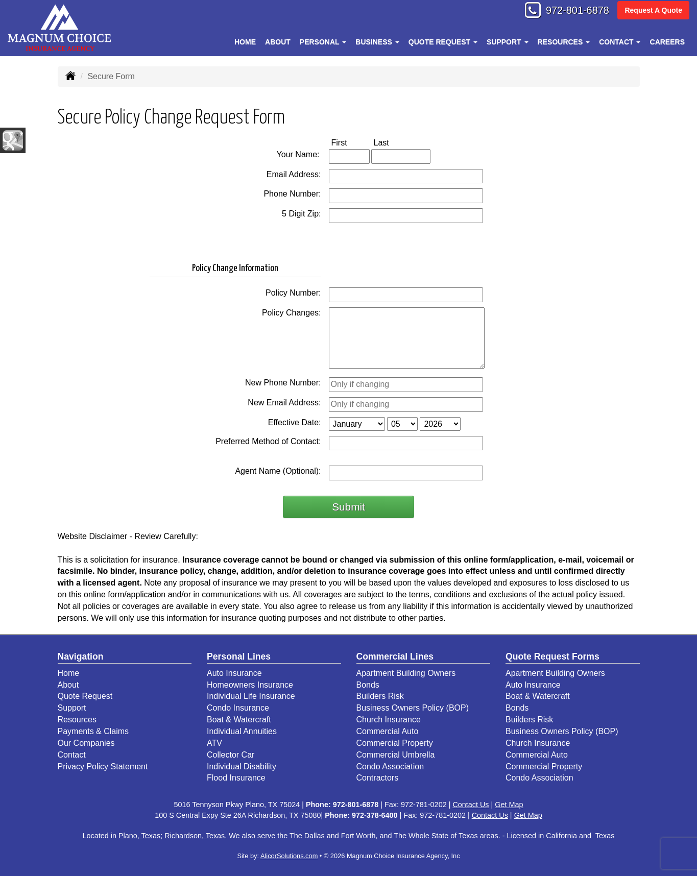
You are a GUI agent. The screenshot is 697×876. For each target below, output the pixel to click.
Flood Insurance (236, 777)
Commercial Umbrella (395, 754)
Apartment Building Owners (406, 673)
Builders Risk (380, 696)
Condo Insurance (238, 707)
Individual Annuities (242, 731)
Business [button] (377, 42)
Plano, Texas (139, 836)
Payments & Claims (93, 731)
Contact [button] (619, 42)
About (278, 42)
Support (72, 707)
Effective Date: (294, 422)
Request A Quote (653, 11)
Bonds (367, 684)
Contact (72, 754)
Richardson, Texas (194, 836)
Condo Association (390, 766)
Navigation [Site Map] (81, 656)
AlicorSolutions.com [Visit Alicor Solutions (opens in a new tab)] (289, 856)
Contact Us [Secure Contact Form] (470, 804)
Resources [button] (564, 42)
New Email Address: (284, 402)
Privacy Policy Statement (103, 766)
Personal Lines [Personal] (239, 656)
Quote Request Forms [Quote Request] (552, 656)
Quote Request (85, 696)
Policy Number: (293, 292)
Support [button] (507, 42)
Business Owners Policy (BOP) (412, 707)
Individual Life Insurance (251, 696)
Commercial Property (394, 743)
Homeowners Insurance (250, 684)
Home (245, 42)
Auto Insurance (234, 673)
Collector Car (230, 754)
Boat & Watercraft (239, 719)
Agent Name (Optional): (278, 471)
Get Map (509, 804)
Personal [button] (323, 42)
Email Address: (294, 174)
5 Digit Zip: (301, 213)
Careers (667, 42)
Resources (77, 719)
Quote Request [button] (442, 42)
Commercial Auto (387, 731)
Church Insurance (388, 719)
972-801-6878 (572, 11)
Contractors (377, 777)
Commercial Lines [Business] (395, 656)
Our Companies (86, 743)
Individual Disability (241, 766)
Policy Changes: (291, 312)
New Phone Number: (283, 382)
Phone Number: (292, 193)
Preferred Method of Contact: (268, 441)
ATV (214, 743)
